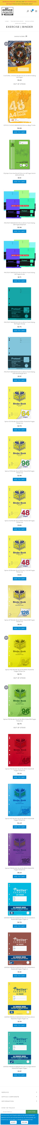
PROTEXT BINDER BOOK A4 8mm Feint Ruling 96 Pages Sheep (19, 323)
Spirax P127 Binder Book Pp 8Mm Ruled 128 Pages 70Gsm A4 (19, 819)
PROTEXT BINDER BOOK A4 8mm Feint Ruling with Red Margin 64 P (19, 372)
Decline (24, 1122)
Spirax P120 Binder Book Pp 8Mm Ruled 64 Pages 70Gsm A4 (19, 670)
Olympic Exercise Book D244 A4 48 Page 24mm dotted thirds (19, 174)
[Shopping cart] (31, 11)
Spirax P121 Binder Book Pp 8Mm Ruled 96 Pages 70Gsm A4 (19, 720)
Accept (13, 1122)
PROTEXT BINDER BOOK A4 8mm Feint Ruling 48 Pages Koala (19, 273)
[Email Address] (14, 1112)
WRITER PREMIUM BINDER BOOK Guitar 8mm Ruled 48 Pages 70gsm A (19, 968)
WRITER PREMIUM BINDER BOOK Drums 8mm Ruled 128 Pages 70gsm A (19, 918)
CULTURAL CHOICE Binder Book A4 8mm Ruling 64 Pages (19, 76)
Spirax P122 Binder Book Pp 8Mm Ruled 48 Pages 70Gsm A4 (19, 769)
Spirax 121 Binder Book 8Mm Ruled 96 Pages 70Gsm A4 (19, 472)
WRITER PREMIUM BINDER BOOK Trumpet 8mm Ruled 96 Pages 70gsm (19, 1067)
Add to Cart (19, 132)
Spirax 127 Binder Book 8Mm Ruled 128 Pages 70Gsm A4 (19, 620)
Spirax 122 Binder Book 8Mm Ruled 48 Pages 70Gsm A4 (20, 521)
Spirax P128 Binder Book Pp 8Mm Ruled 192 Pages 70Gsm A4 (19, 869)
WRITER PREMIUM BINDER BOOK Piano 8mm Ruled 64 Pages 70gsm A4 (19, 1017)
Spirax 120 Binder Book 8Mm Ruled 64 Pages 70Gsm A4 (19, 422)
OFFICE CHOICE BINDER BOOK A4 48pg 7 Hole (19, 125)
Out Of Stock (19, 84)
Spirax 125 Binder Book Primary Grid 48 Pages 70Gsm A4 (19, 571)
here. (31, 1119)
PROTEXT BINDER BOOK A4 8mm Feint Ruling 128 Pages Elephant (19, 223)
